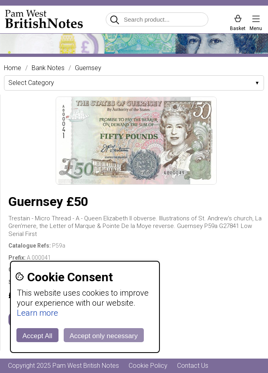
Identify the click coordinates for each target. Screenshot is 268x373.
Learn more (37, 313)
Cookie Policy (148, 365)
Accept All (37, 336)
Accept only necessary (104, 336)
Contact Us (192, 365)
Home (12, 68)
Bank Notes (48, 68)
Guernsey (88, 68)
